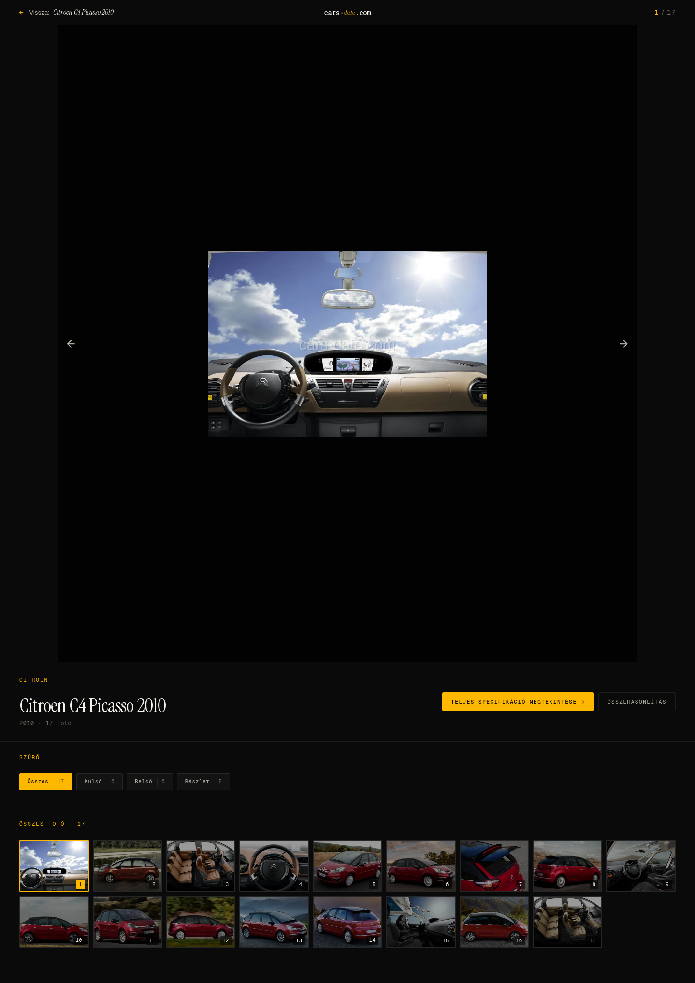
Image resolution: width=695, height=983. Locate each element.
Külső (100, 782)
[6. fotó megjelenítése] (421, 866)
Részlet (203, 782)
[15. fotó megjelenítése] (421, 922)
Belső (150, 782)
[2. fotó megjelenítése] (127, 866)
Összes (46, 782)
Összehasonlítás (637, 701)
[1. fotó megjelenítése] (54, 866)
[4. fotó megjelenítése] (274, 866)
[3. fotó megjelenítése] (201, 866)
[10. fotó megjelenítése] (54, 922)
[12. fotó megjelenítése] (201, 922)
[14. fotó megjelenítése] (347, 922)
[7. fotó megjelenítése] (494, 866)
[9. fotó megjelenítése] (641, 866)
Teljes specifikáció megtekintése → (518, 701)
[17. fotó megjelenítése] (567, 922)
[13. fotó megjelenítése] (274, 922)
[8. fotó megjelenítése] (567, 866)
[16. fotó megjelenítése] (494, 922)
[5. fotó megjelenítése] (347, 866)
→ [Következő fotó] (624, 343)
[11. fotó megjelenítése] (127, 922)
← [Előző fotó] (71, 343)
